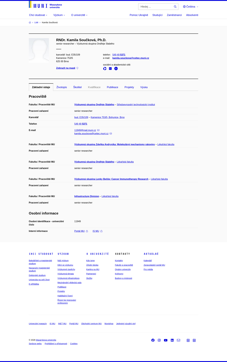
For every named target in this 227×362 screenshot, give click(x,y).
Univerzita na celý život (39, 280)
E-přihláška (34, 284)
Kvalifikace (94, 87)
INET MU (62, 323)
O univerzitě (97, 253)
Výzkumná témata (65, 274)
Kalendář (148, 260)
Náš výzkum (62, 260)
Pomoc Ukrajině (139, 15)
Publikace (112, 87)
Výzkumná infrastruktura (68, 278)
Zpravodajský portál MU (154, 265)
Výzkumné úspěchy (66, 269)
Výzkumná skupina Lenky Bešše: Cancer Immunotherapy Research (111, 179)
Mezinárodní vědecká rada (69, 282)
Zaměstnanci (174, 15)
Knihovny (119, 274)
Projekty (129, 87)
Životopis (61, 87)
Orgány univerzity (123, 269)
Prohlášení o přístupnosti (56, 343)
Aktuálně (151, 253)
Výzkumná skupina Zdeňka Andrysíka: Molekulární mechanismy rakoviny (114, 144)
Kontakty (119, 260)
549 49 (118, 54)
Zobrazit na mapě (67, 68)
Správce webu (35, 343)
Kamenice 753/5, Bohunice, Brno (108, 117)
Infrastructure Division (86, 196)
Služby (89, 278)
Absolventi (192, 15)
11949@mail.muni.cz (86, 130)
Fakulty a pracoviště (124, 265)
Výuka (144, 87)
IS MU (97, 231)
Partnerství (91, 274)
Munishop (109, 323)
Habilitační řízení (65, 296)
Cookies (74, 343)
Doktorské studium (37, 275)
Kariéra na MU (92, 269)
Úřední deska (92, 265)
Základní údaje (41, 87)
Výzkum (63, 253)
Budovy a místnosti (123, 278)
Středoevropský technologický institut (136, 104)
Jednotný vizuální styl (126, 323)
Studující (157, 15)
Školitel (77, 87)
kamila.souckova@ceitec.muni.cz (130, 58)
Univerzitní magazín (38, 323)
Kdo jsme (90, 260)
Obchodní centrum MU (91, 323)
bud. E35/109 (81, 117)
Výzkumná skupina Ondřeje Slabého (94, 104)
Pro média (148, 269)
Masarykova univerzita (46, 340)
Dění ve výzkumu (65, 265)
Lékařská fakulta (165, 144)
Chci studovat (41, 253)
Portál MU (81, 231)
